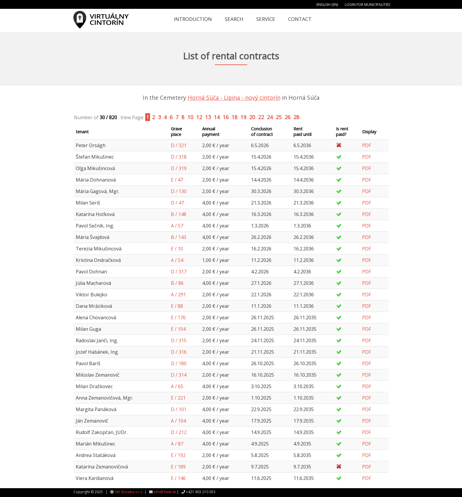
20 (252, 117)
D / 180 (179, 363)
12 (199, 117)
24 (270, 117)
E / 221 (178, 398)
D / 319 (179, 168)
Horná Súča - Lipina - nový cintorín (234, 98)
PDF (366, 145)
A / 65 (177, 386)
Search (234, 19)
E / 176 (178, 317)
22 (261, 117)
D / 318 (179, 157)
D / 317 (179, 271)
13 (208, 117)
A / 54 (177, 260)
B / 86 (177, 283)
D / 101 (179, 409)
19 (243, 117)
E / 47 (177, 180)
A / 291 (178, 294)
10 (190, 117)
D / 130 (179, 191)
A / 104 (178, 421)
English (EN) (327, 4)
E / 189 (178, 466)
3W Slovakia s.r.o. (129, 491)
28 (296, 117)
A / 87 (177, 444)
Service (265, 19)
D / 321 (179, 145)
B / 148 (178, 214)
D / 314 (179, 375)
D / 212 (179, 432)
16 (226, 117)
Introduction (193, 19)
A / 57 (177, 225)
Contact (299, 19)
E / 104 (178, 329)
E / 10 (177, 248)
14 (217, 117)
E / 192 (178, 455)
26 (288, 117)
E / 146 (178, 478)
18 (234, 117)
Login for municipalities (367, 4)
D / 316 (179, 352)
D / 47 (177, 203)
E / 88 (177, 306)
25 (279, 117)
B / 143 (178, 237)
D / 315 (179, 340)
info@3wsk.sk (165, 491)
